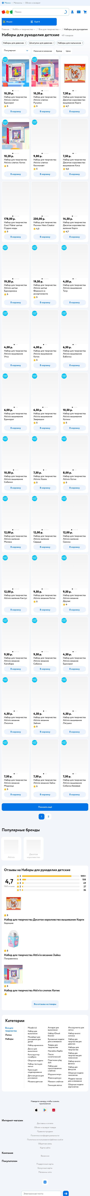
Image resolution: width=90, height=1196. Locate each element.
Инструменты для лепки (76, 1028)
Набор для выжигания (32, 1032)
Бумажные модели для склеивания (56, 1040)
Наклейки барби (55, 1051)
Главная (5, 29)
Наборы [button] (9, 1039)
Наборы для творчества (73, 1048)
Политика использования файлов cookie (45, 1139)
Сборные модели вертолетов (75, 1085)
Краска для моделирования (35, 1071)
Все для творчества (48, 29)
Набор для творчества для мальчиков (74, 1055)
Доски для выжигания (32, 1050)
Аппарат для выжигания (53, 1028)
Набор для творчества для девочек (74, 1041)
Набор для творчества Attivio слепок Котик (32, 990)
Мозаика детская (35, 1081)
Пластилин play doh (55, 1061)
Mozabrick (32, 1028)
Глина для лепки (55, 1085)
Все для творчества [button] (11, 1029)
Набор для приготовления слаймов (54, 1068)
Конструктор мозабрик (34, 1055)
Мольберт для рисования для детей (34, 1039)
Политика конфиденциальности (45, 1135)
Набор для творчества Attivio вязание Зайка (32, 955)
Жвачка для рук (54, 1078)
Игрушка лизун (54, 1074)
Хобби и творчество (22, 29)
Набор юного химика (74, 1034)
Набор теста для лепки (35, 1065)
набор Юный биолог (54, 1034)
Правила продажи (45, 1131)
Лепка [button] (8, 1034)
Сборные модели (35, 1060)
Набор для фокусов (72, 1068)
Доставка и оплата (45, 1123)
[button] (35, 22)
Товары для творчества (53, 1046)
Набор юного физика (74, 1062)
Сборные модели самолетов (75, 1074)
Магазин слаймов (55, 1081)
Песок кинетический (54, 1055)
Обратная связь (45, 1143)
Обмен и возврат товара (45, 1127)
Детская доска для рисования (36, 1077)
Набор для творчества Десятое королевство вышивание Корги (44, 919)
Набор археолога (35, 1045)
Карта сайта (45, 1148)
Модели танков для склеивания (75, 1080)
